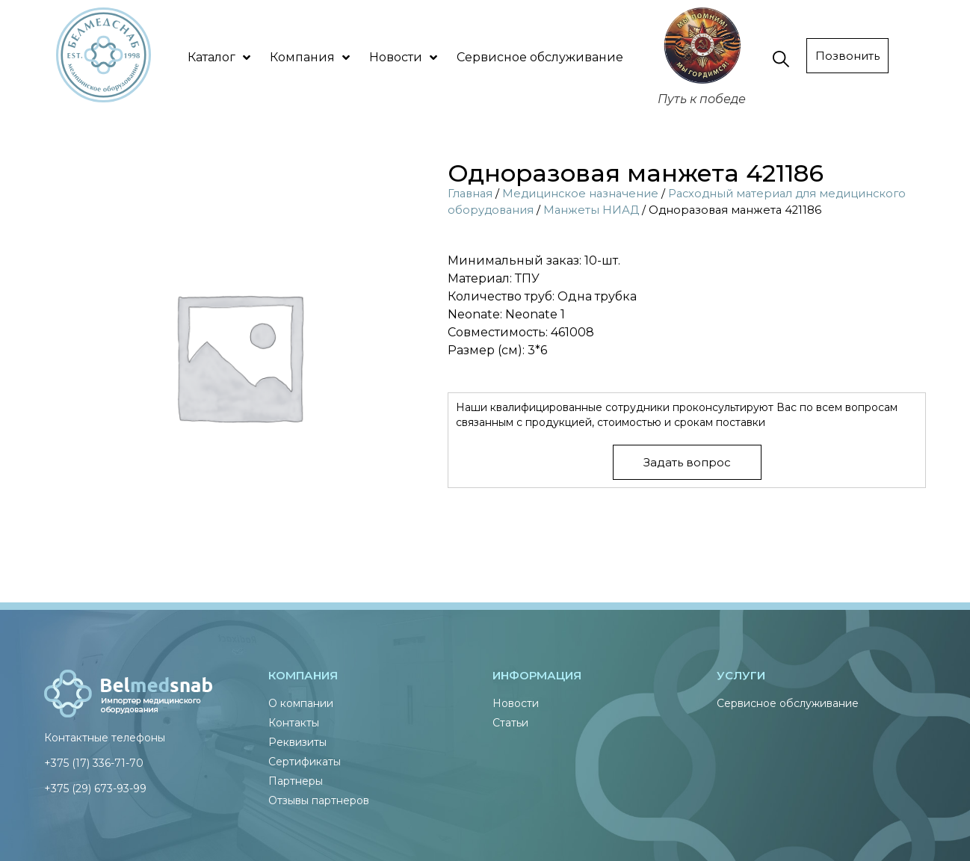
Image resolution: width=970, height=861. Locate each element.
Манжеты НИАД (591, 210)
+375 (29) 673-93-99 (95, 788)
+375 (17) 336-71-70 (93, 763)
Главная (470, 193)
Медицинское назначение (580, 193)
